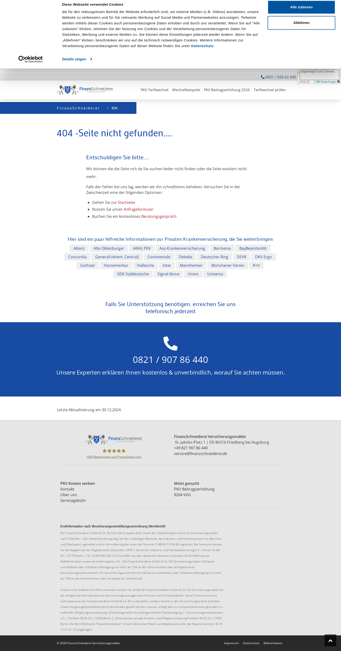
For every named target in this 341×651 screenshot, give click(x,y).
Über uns (69, 494)
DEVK (242, 256)
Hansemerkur (116, 265)
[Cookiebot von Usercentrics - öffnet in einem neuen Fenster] (30, 64)
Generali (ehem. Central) (117, 256)
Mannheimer (191, 265)
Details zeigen (74, 64)
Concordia (77, 256)
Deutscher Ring (214, 256)
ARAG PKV (142, 248)
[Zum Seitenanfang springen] (330, 640)
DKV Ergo (263, 256)
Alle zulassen (301, 12)
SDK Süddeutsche (133, 273)
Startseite (126, 202)
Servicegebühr (73, 500)
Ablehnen (301, 28)
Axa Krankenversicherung (182, 248)
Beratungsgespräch (158, 216)
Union (193, 273)
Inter (167, 265)
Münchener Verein (227, 265)
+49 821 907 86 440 (191, 447)
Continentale (158, 256)
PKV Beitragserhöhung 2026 (227, 89)
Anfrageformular (138, 209)
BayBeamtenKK (253, 248)
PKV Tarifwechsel (154, 89)
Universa (215, 273)
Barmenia (222, 248)
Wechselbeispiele (186, 89)
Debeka (185, 256)
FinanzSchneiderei (78, 107)
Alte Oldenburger (109, 248)
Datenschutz (202, 51)
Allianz (79, 248)
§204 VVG (182, 494)
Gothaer (87, 265)
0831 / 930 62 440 (278, 77)
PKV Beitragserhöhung (194, 489)
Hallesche (145, 265)
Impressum (231, 643)
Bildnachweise (273, 643)
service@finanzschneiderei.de (200, 453)
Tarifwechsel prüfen (270, 89)
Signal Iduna (168, 273)
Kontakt (67, 489)
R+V (256, 265)
